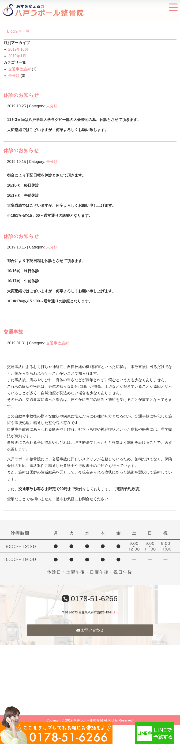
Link (115, 612)
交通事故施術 (19, 69)
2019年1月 (17, 56)
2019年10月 (18, 49)
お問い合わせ (90, 630)
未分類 (13, 76)
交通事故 (13, 331)
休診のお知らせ (21, 95)
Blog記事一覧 (18, 31)
